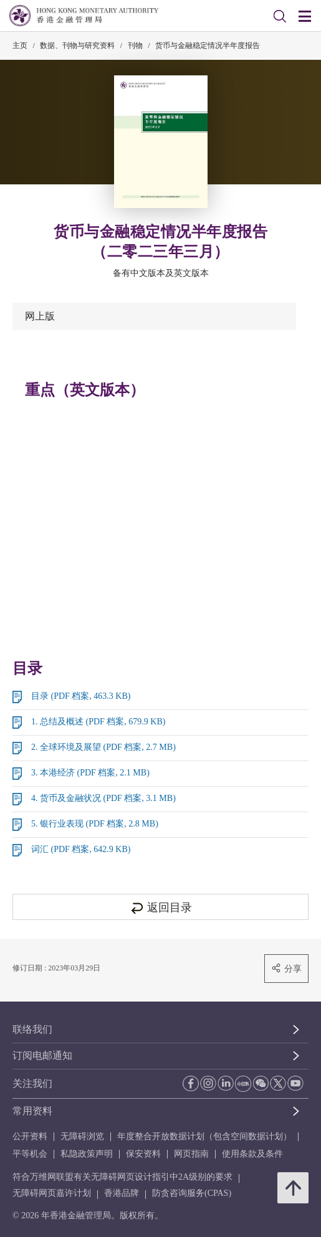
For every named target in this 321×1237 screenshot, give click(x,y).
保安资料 (143, 1154)
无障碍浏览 (82, 1136)
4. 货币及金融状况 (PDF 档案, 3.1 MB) (103, 798)
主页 (19, 45)
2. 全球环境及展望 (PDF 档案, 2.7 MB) (103, 747)
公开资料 (29, 1136)
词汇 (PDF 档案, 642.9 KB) (80, 849)
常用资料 (32, 1111)
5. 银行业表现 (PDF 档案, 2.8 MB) (94, 823)
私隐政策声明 (86, 1154)
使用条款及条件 (252, 1154)
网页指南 (191, 1154)
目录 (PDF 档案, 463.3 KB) (80, 696)
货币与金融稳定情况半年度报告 (207, 45)
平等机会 (29, 1154)
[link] (280, 16)
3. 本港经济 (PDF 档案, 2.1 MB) (90, 772)
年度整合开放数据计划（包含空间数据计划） (204, 1136)
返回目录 (160, 907)
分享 (286, 968)
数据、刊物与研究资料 (77, 45)
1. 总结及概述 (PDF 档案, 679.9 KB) (98, 721)
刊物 (135, 45)
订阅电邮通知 (42, 1055)
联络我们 (32, 1029)
